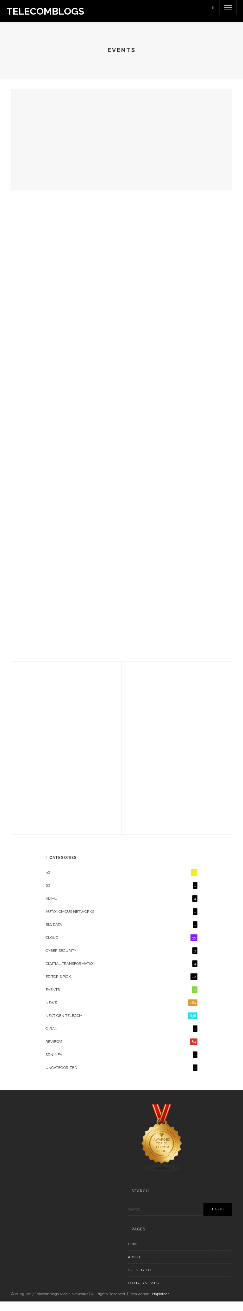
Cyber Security (121, 960)
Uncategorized (121, 1077)
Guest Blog (139, 1279)
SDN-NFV (121, 1064)
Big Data (121, 934)
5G (121, 882)
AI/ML (121, 908)
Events (121, 999)
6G (121, 895)
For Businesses (143, 1292)
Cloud (121, 947)
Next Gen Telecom (121, 1025)
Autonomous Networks (121, 921)
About (134, 1266)
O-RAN (121, 1038)
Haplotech (161, 1303)
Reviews (121, 1051)
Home (133, 1253)
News (121, 1012)
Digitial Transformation (121, 973)
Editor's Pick (121, 986)
